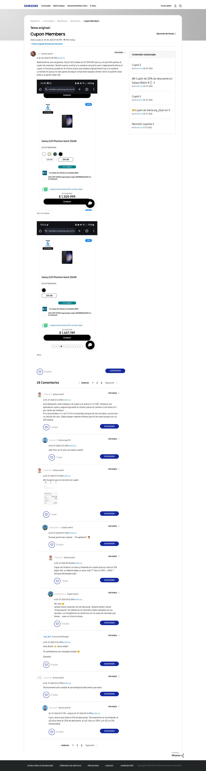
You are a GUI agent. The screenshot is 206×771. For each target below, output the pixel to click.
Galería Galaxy (59, 6)
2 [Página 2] (97, 383)
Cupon (135, 65)
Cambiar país (127, 766)
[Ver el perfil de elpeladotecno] (55, 527)
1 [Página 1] (92, 383)
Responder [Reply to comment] (109, 426)
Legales (109, 766)
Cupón (135, 96)
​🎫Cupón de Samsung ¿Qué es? (150, 110)
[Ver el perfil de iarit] (39, 54)
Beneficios (60, 58)
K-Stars (93, 6)
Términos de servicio (70, 766)
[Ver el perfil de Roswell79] (53, 440)
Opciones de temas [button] (165, 33)
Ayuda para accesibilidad (40, 766)
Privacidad (93, 766)
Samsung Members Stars (77, 6)
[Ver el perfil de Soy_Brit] (47, 637)
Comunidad (45, 6)
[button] (120, 52)
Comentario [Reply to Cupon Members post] (115, 371)
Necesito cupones (142, 124)
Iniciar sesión (166, 6)
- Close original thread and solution (46, 44)
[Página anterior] (84, 383)
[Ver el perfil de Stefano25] (48, 394)
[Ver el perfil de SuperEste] (48, 678)
